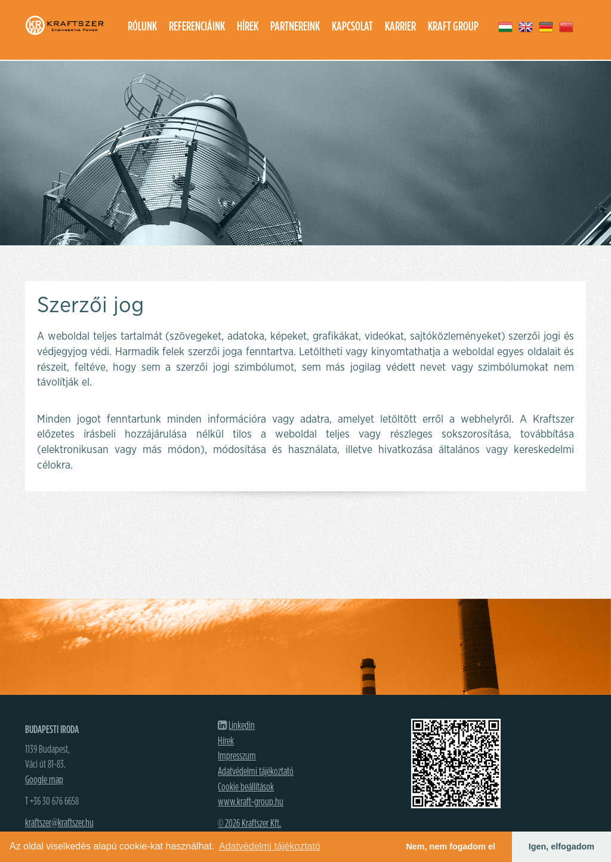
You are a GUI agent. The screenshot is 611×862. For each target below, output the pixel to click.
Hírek (247, 26)
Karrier (400, 26)
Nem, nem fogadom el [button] (450, 846)
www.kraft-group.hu (250, 802)
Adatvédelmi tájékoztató (256, 771)
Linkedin (242, 726)
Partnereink (295, 26)
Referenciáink (197, 26)
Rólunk (142, 26)
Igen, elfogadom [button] (561, 846)
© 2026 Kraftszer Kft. (249, 823)
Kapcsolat (352, 26)
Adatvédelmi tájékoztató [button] (269, 846)
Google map (44, 780)
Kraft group (453, 26)
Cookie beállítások (246, 787)
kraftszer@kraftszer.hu (59, 823)
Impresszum (237, 756)
